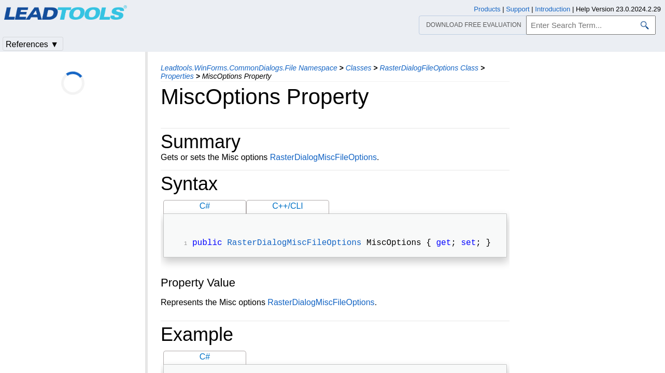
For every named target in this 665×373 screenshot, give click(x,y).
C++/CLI (287, 206)
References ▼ (32, 44)
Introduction (552, 9)
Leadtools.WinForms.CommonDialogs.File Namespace (249, 68)
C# (205, 206)
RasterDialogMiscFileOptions (323, 157)
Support (518, 9)
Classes (359, 68)
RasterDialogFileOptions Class (428, 68)
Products (487, 9)
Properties (177, 76)
